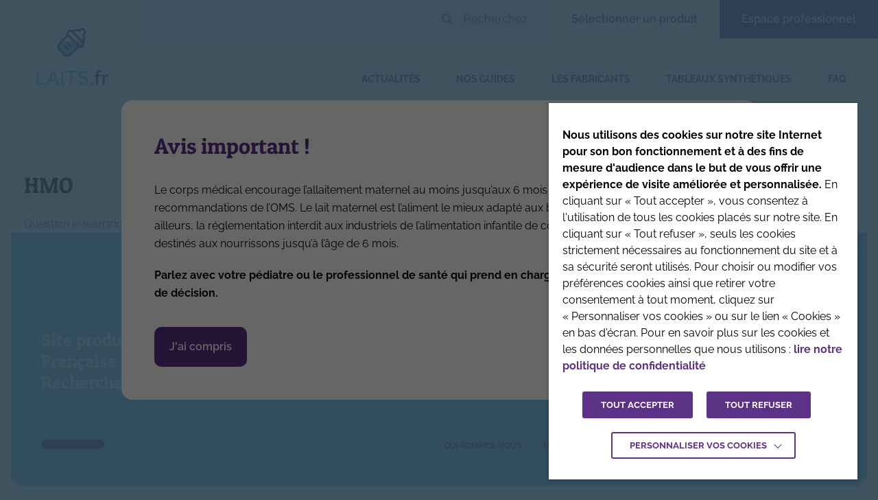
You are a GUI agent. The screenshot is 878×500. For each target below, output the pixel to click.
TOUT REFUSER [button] (758, 405)
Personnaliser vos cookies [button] (698, 445)
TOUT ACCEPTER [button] (637, 405)
